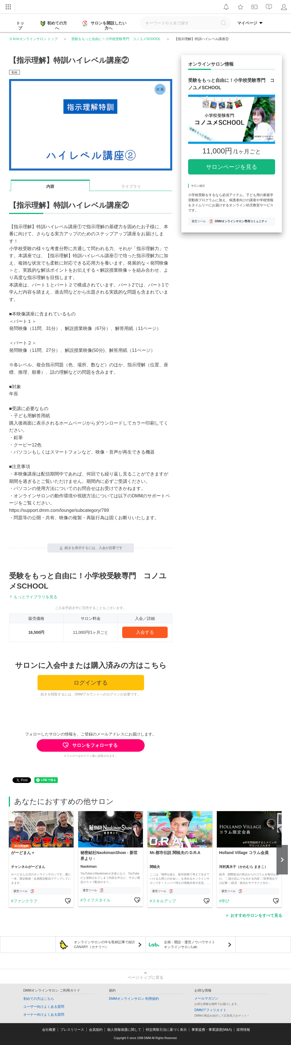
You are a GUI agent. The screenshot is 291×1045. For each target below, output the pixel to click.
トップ (20, 25)
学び (225, 901)
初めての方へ (54, 25)
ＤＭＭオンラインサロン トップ (33, 39)
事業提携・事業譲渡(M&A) (212, 1030)
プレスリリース (72, 1030)
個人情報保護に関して (124, 1030)
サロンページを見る (231, 167)
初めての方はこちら (38, 999)
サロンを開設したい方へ (104, 25)
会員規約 (96, 1030)
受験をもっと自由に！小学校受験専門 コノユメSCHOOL (116, 39)
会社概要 (49, 1030)
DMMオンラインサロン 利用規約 (134, 999)
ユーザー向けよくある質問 (43, 1007)
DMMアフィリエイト (210, 1010)
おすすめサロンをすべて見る (256, 915)
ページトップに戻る (145, 977)
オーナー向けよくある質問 (43, 1015)
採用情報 (243, 1030)
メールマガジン (206, 998)
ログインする (91, 683)
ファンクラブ (25, 901)
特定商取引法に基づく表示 (166, 1030)
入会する (145, 632)
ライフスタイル (97, 900)
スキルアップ (164, 901)
